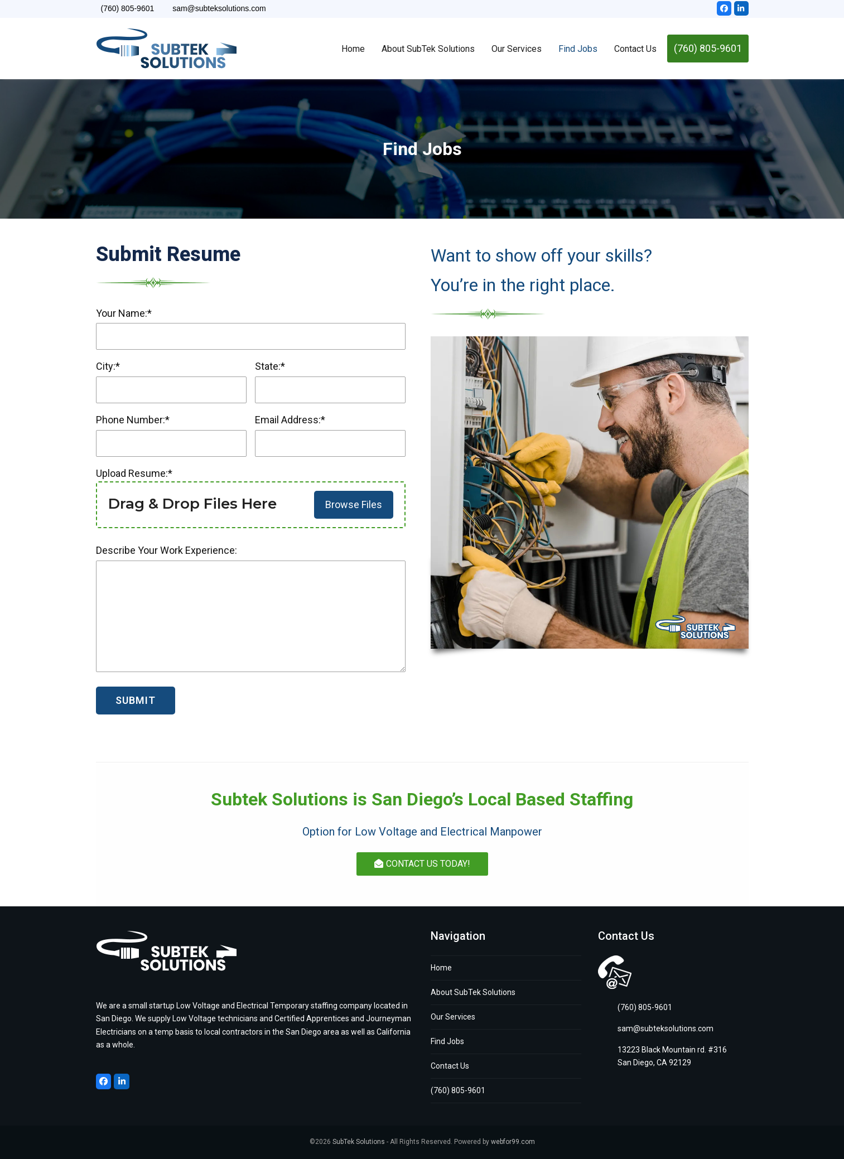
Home (441, 967)
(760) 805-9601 (458, 1090)
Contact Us (450, 1065)
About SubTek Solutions (473, 992)
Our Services (453, 1016)
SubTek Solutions (358, 1142)
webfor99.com (513, 1142)
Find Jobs (447, 1041)
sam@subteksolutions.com (665, 1028)
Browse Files (353, 504)
